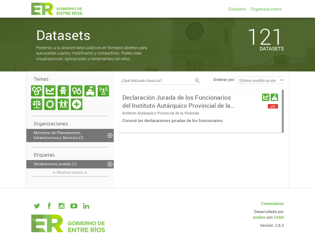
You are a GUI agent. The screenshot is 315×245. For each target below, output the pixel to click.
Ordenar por (223, 79)
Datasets (237, 9)
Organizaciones (266, 9)
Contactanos (272, 203)
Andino (259, 217)
